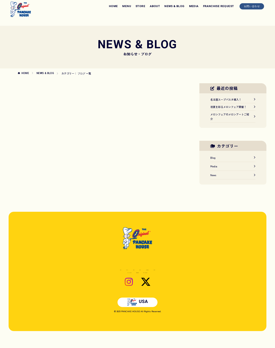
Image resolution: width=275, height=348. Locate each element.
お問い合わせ (252, 6)
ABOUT (155, 6)
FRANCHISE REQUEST (218, 6)
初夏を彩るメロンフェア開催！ (232, 107)
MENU (126, 6)
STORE (140, 6)
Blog (232, 157)
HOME (113, 6)
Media (232, 166)
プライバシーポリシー (161, 278)
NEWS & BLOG (174, 6)
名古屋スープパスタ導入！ (232, 99)
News (232, 175)
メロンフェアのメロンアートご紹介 (232, 116)
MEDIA (194, 6)
